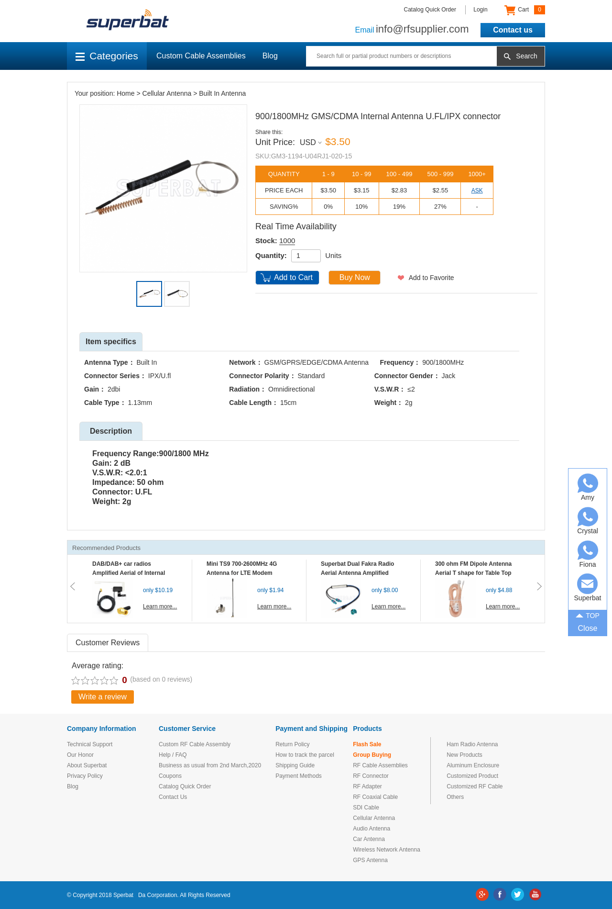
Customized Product (472, 776)
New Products (464, 755)
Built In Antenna (222, 93)
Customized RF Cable (475, 786)
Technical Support (89, 744)
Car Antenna (369, 839)
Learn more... (160, 606)
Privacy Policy (85, 776)
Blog (270, 56)
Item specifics (111, 341)
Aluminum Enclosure (473, 765)
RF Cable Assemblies (380, 765)
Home (125, 93)
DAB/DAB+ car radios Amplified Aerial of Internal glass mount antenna (128, 573)
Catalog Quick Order (430, 9)
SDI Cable (366, 807)
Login (480, 9)
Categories (107, 55)
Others (455, 797)
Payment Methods (298, 776)
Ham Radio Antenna (472, 744)
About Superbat (87, 765)
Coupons (170, 776)
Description (111, 431)
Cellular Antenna (167, 93)
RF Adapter (367, 786)
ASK (477, 190)
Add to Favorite (431, 277)
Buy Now (354, 277)
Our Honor (80, 755)
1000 (287, 240)
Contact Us (173, 797)
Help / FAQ (173, 755)
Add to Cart (293, 277)
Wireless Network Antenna (386, 849)
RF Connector (371, 776)
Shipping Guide (295, 765)
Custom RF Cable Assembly (194, 744)
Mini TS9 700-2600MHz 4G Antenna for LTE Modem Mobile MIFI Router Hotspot (244, 573)
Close (588, 628)
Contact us (513, 30)
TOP (588, 615)
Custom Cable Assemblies (201, 56)
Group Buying (372, 755)
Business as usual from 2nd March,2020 (210, 765)
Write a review (102, 697)
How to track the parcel (304, 755)
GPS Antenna (370, 860)
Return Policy (292, 744)
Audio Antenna (371, 828)
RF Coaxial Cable (375, 797)
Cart (524, 10)
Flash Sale (367, 744)
